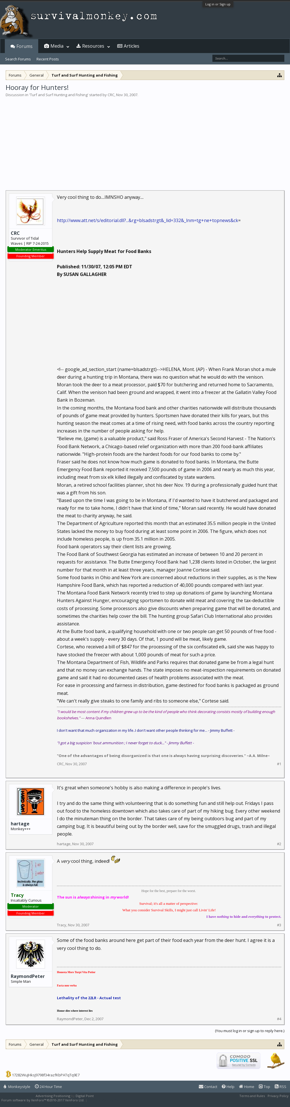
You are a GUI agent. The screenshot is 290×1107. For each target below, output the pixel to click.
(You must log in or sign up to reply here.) (249, 1030)
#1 (279, 764)
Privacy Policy (278, 1096)
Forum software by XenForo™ (42, 1100)
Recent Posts (48, 59)
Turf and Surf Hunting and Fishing (59, 94)
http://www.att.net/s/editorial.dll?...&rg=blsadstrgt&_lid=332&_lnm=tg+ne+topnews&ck (147, 220)
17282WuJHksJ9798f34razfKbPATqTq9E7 (46, 1075)
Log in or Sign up (218, 4)
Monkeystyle (17, 1086)
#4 (279, 1019)
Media (56, 46)
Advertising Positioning (53, 1096)
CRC (111, 94)
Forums (24, 46)
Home (246, 1086)
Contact (208, 1086)
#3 (279, 925)
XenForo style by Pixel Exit (108, 1100)
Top (264, 1086)
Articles (131, 46)
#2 (279, 844)
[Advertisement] (145, 140)
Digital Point (85, 1096)
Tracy (61, 924)
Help (228, 1086)
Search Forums (18, 59)
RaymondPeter (28, 976)
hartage (20, 823)
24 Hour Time (48, 1086)
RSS (280, 1086)
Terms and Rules (252, 1096)
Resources (93, 46)
